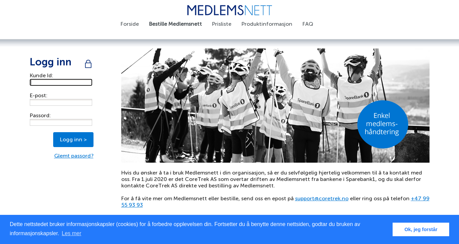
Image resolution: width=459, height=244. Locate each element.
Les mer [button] (71, 233)
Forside (130, 24)
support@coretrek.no (322, 198)
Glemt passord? (73, 155)
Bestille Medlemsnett (175, 24)
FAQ (307, 24)
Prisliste (221, 24)
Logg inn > (73, 139)
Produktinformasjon (267, 24)
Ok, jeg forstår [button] (421, 229)
